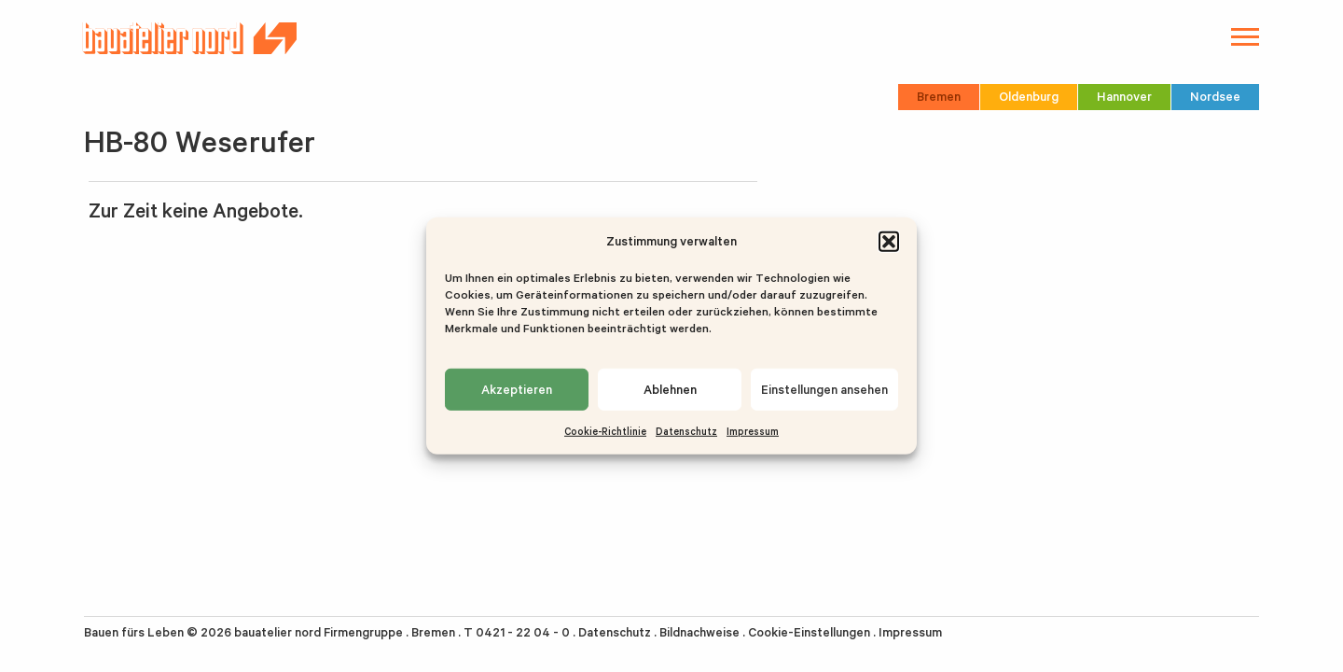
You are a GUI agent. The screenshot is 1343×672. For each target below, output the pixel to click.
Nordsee (1215, 97)
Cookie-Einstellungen (809, 632)
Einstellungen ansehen (824, 389)
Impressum (753, 431)
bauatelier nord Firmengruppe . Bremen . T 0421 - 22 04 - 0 (402, 632)
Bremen (939, 97)
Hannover (1124, 97)
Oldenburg (1029, 97)
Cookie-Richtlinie (605, 431)
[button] (888, 240)
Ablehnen (670, 389)
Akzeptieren (516, 389)
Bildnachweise (699, 632)
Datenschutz (686, 431)
